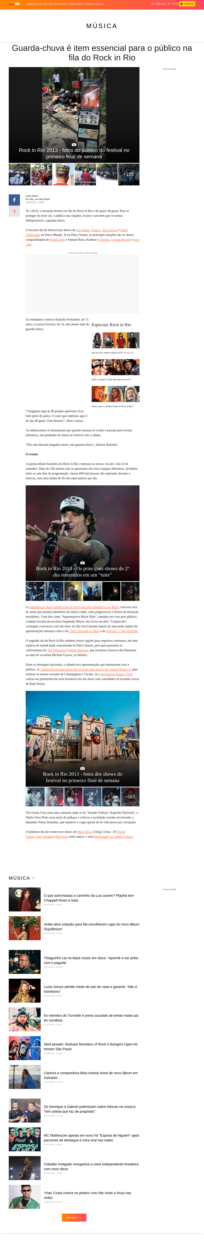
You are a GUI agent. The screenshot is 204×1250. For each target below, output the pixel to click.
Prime (163, 13)
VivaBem (117, 13)
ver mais (74, 1217)
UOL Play (99, 4)
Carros (55, 13)
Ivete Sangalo (44, 836)
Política (45, 13)
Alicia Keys (109, 230)
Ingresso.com (34, 4)
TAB (158, 13)
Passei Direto (76, 4)
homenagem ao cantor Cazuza (113, 836)
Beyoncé (61, 836)
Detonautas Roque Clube (117, 674)
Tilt (125, 13)
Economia (67, 13)
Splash (96, 13)
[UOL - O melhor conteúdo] (14, 4)
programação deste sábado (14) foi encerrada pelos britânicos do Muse (74, 607)
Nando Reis (57, 239)
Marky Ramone (78, 650)
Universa (106, 13)
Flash (25, 13)
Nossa (151, 13)
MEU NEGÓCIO (61, 4)
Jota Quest (83, 230)
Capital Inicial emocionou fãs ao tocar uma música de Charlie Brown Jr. (85, 669)
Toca (171, 13)
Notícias (34, 13)
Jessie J (96, 230)
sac (153, 4)
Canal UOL (140, 13)
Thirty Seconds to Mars (84, 631)
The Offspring (56, 650)
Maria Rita (84, 831)
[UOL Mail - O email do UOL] (161, 4)
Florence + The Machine (122, 631)
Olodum (104, 239)
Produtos (15, 13)
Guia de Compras (184, 13)
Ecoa (131, 13)
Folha (77, 13)
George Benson (121, 239)
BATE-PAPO (48, 4)
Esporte (86, 13)
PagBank (89, 4)
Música (102, 25)
